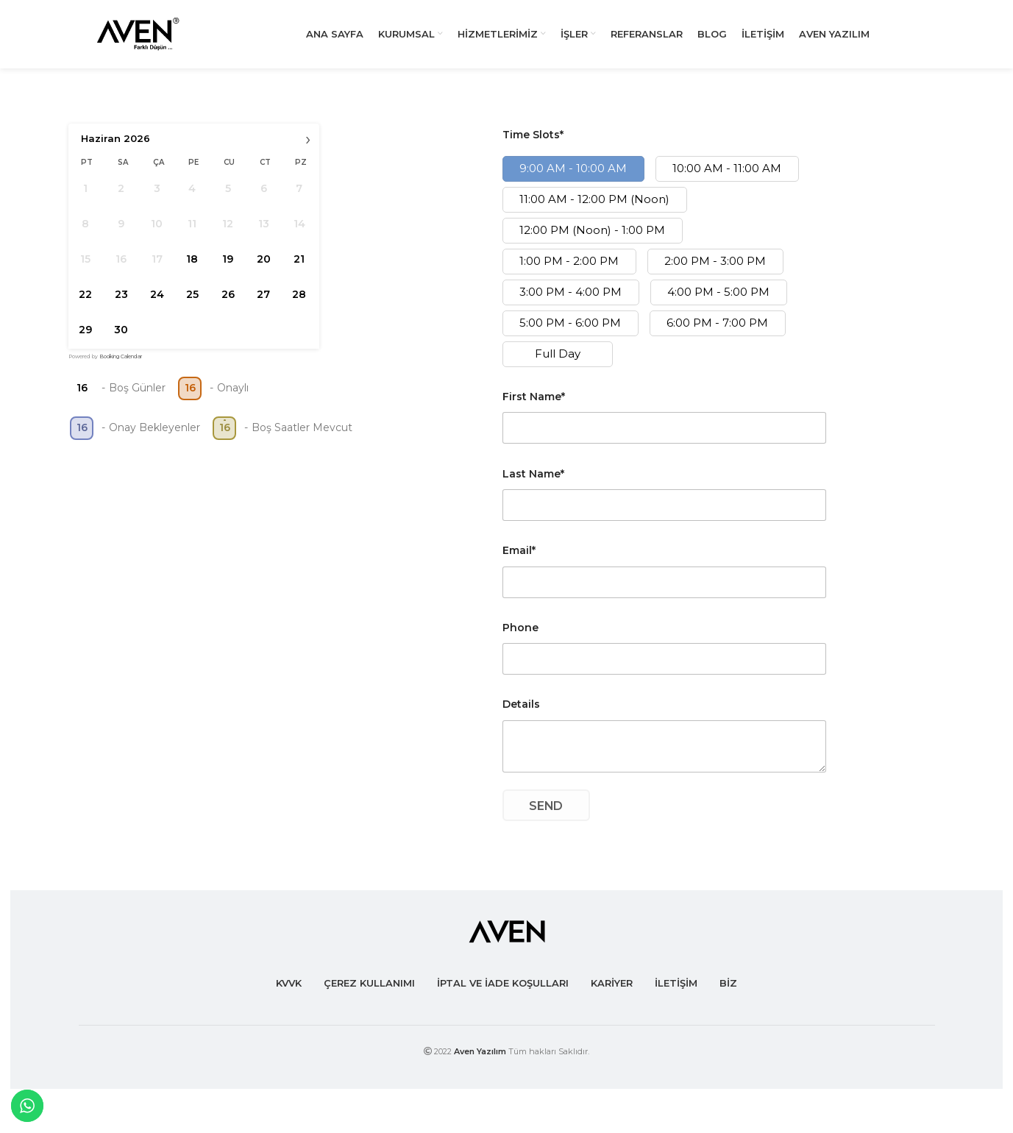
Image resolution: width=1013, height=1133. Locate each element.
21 (299, 267)
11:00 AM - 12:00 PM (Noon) (594, 209)
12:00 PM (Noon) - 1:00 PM (592, 239)
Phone (520, 636)
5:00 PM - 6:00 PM (570, 332)
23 (120, 303)
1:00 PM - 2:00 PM (569, 270)
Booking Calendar (120, 365)
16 (81, 397)
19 (227, 267)
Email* (519, 559)
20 (263, 267)
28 (299, 303)
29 (85, 338)
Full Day (557, 363)
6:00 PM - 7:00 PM (717, 332)
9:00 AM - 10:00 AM (573, 178)
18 (192, 267)
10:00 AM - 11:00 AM (726, 178)
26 (227, 303)
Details (521, 713)
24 (156, 303)
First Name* (533, 405)
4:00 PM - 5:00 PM (718, 301)
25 (191, 303)
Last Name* (533, 482)
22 (85, 303)
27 (263, 303)
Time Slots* (533, 144)
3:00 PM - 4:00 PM (570, 301)
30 (121, 338)
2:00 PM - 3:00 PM (715, 270)
